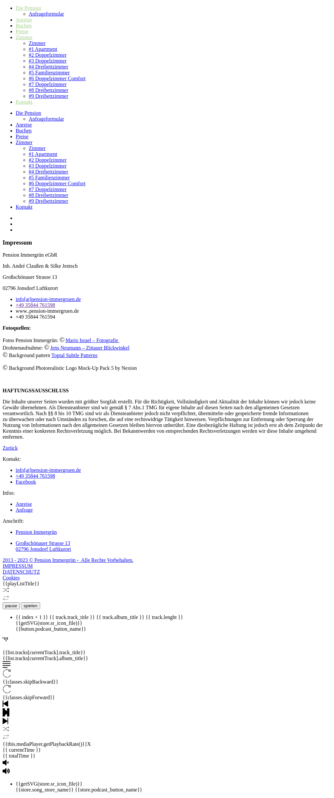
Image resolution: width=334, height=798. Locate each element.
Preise (22, 31)
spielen (30, 605)
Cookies (11, 577)
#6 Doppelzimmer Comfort (57, 78)
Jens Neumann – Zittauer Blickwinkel (89, 348)
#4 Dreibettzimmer (48, 66)
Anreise (24, 20)
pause (11, 605)
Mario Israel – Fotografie (92, 340)
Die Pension (28, 8)
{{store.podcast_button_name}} (108, 789)
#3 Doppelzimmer (48, 61)
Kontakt (24, 102)
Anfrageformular (46, 14)
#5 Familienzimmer (49, 72)
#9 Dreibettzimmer (48, 96)
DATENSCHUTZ (21, 572)
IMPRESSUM (18, 566)
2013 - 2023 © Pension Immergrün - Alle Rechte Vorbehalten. (68, 560)
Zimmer (24, 37)
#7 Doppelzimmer (48, 84)
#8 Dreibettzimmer (48, 90)
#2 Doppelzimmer (48, 55)
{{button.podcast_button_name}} (51, 629)
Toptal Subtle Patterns (75, 355)
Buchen (24, 25)
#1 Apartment (43, 49)
